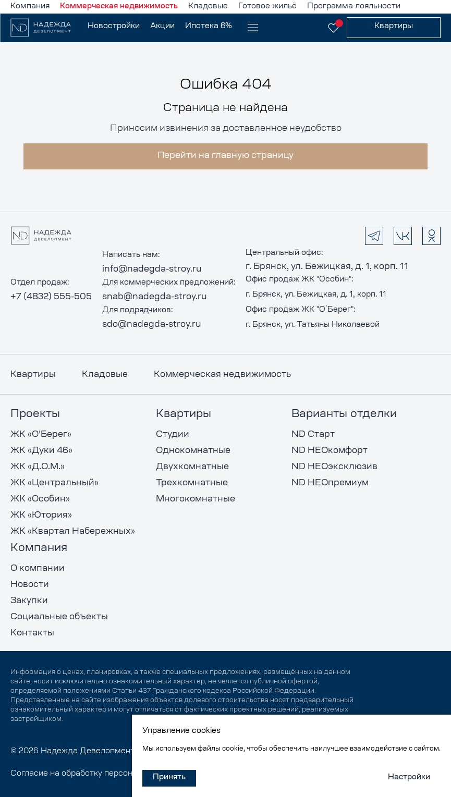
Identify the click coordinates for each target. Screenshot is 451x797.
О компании (37, 569)
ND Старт (313, 435)
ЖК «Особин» (40, 499)
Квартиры (33, 375)
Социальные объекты (59, 617)
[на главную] (46, 27)
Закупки (29, 601)
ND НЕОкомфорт (329, 451)
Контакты (32, 633)
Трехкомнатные (192, 483)
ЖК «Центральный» (54, 483)
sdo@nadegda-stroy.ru (151, 325)
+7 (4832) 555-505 (51, 297)
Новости (29, 585)
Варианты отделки (344, 414)
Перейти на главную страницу (225, 156)
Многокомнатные (195, 499)
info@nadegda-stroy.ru (152, 269)
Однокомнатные (193, 451)
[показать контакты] (307, 28)
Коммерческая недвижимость (222, 375)
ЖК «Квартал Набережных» (72, 532)
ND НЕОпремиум (330, 483)
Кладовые (105, 375)
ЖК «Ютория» (41, 515)
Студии (172, 435)
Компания (38, 548)
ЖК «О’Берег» (40, 435)
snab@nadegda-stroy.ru (154, 297)
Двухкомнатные (192, 467)
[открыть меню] (253, 27)
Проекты (35, 414)
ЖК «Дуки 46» (41, 451)
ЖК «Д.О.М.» (37, 467)
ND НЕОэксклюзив (334, 467)
